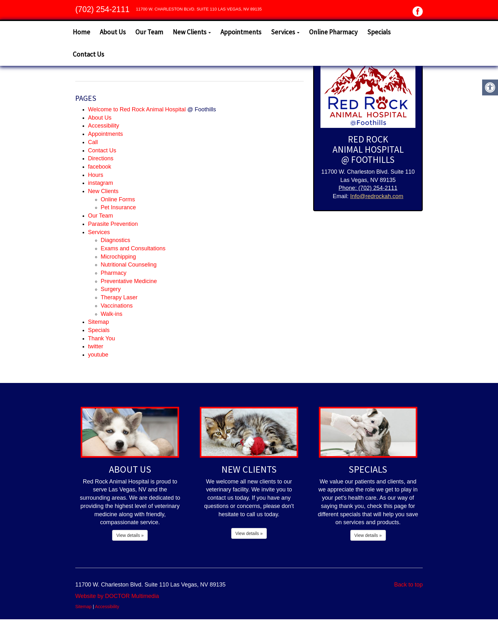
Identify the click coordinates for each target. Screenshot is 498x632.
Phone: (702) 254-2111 (368, 188)
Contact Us (88, 54)
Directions (100, 158)
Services (285, 32)
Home (81, 32)
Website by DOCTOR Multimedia (117, 596)
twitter (95, 346)
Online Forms (118, 199)
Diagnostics (115, 240)
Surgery (111, 289)
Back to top (408, 584)
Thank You (101, 338)
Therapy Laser (119, 297)
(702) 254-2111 (102, 9)
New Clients (192, 32)
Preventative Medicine (129, 281)
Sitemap (98, 322)
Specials (379, 32)
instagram (100, 183)
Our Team (149, 32)
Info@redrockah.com (376, 196)
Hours (95, 175)
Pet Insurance (118, 207)
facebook (99, 166)
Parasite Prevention (113, 224)
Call (93, 142)
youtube (98, 354)
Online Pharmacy (333, 32)
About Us (113, 32)
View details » (130, 535)
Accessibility (103, 125)
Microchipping (118, 256)
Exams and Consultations (133, 248)
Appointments (240, 32)
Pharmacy (113, 273)
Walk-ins (111, 314)
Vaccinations (117, 305)
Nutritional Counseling (129, 264)
